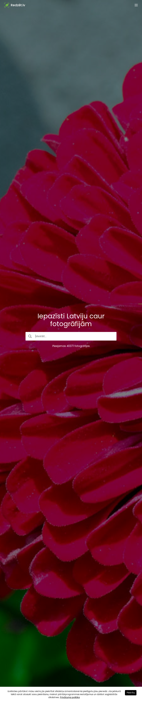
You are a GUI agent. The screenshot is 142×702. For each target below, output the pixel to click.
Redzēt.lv (18, 5)
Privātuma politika (70, 697)
